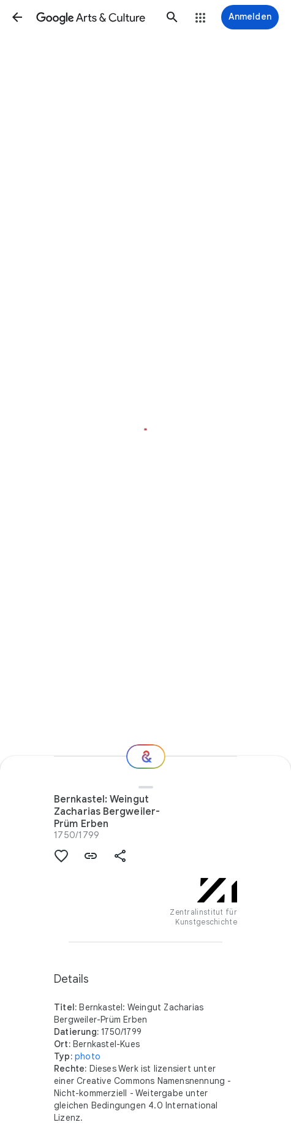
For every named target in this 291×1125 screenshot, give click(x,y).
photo (87, 1056)
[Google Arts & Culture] (94, 17)
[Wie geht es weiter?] (145, 756)
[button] (17, 17)
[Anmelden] (250, 17)
